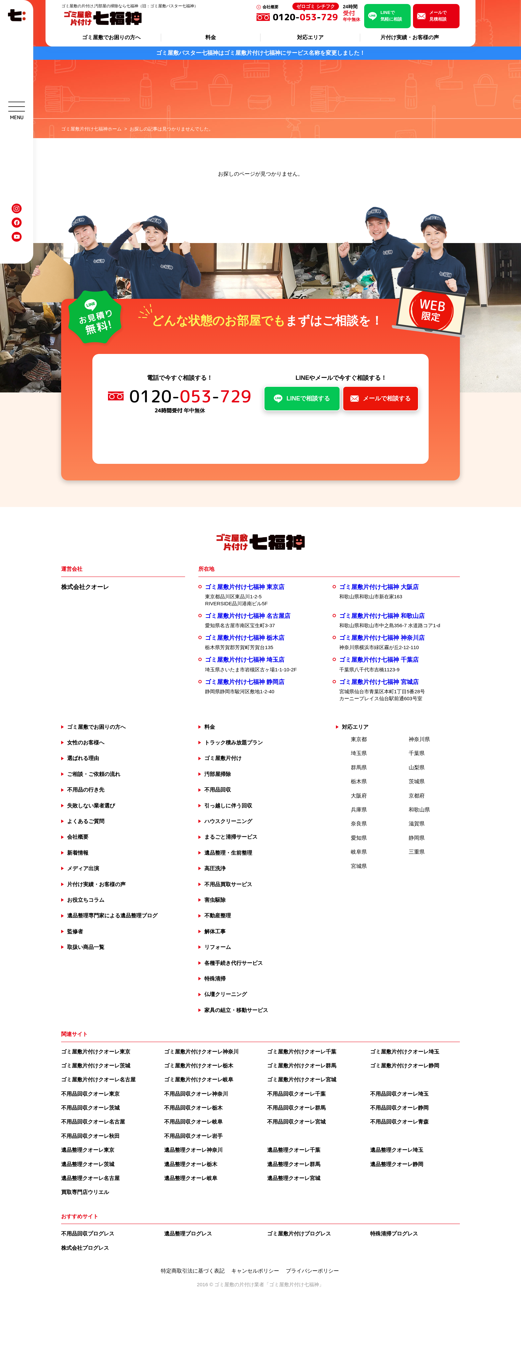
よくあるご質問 (85, 865)
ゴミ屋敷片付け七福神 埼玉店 (244, 703)
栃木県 (359, 825)
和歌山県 (419, 853)
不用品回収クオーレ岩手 (193, 1180)
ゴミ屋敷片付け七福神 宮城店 (379, 725)
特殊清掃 (215, 1022)
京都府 (417, 839)
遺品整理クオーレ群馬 (293, 1208)
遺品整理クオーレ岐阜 (190, 1222)
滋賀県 (417, 867)
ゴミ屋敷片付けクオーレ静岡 (404, 1109)
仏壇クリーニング (225, 1038)
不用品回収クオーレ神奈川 (196, 1137)
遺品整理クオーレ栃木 (190, 1208)
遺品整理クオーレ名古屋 (90, 1222)
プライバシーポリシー (312, 1314)
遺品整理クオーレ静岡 (396, 1208)
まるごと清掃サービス (231, 881)
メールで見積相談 (438, 16)
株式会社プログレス (85, 1291)
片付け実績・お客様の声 (409, 37)
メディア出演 (83, 912)
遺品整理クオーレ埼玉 (396, 1194)
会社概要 (270, 7)
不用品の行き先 (85, 833)
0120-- (306, 17)
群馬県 (359, 811)
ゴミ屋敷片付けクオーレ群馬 (301, 1109)
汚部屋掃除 (217, 818)
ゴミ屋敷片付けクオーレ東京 (95, 1095)
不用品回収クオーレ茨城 (90, 1151)
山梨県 (417, 811)
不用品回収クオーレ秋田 (90, 1180)
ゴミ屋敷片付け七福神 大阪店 (379, 630)
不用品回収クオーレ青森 (399, 1165)
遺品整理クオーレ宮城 (293, 1222)
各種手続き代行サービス (233, 1006)
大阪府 (359, 839)
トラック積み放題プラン (233, 786)
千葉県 (417, 797)
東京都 (359, 783)
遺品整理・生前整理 (228, 896)
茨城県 (417, 825)
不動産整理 (217, 959)
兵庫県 (359, 853)
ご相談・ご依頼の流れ (93, 818)
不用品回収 (217, 833)
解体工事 (215, 975)
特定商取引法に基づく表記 (193, 1314)
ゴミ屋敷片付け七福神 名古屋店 (247, 659)
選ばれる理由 (83, 802)
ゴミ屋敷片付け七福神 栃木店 (244, 681)
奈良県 (359, 867)
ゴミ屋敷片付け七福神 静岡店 (244, 725)
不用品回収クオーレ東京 (90, 1137)
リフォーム (217, 991)
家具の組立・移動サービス (236, 1053)
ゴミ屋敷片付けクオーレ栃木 (198, 1109)
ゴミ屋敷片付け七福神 (294, 1328)
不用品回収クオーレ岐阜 (193, 1165)
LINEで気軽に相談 (391, 16)
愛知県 (359, 882)
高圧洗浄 (215, 912)
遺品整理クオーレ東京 (87, 1194)
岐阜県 (359, 895)
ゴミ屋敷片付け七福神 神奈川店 (382, 681)
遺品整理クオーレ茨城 (87, 1208)
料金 (210, 37)
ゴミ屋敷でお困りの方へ (111, 37)
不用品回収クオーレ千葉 (296, 1137)
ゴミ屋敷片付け (223, 802)
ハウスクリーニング (228, 865)
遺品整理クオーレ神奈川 (193, 1194)
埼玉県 (359, 797)
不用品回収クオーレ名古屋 (93, 1165)
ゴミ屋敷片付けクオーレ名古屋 (98, 1123)
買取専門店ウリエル (85, 1236)
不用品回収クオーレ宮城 (296, 1165)
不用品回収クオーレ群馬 (296, 1151)
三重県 (417, 895)
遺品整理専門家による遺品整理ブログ (112, 959)
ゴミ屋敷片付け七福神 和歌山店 (382, 659)
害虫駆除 (215, 944)
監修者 (75, 975)
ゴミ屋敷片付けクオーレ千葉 (301, 1095)
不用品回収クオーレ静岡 (399, 1151)
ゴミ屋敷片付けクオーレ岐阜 (198, 1123)
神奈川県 (419, 783)
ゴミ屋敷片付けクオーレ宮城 (301, 1123)
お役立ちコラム (85, 944)
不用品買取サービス (228, 928)
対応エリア (310, 37)
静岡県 (417, 882)
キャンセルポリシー (255, 1314)
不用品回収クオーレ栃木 (193, 1151)
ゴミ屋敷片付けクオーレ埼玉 (404, 1095)
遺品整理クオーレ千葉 (293, 1194)
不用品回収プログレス (87, 1277)
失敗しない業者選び (91, 849)
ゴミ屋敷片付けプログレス (299, 1277)
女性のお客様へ (85, 786)
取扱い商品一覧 (85, 991)
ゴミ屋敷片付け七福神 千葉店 (379, 703)
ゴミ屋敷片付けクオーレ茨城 (95, 1109)
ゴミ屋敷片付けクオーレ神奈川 (201, 1095)
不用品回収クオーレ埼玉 (399, 1137)
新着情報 (77, 896)
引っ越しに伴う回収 (228, 849)
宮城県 (359, 909)
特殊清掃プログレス (394, 1277)
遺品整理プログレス (188, 1277)
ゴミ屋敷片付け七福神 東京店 (244, 630)
